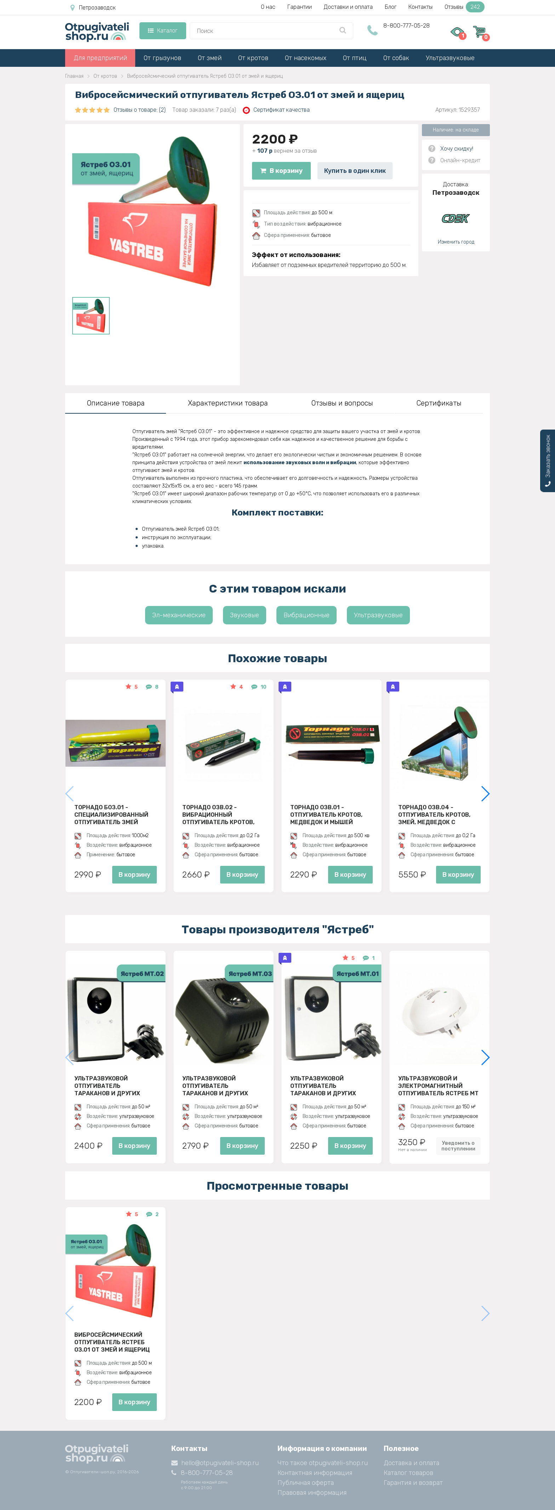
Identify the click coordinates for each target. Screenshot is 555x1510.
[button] (485, 793)
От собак (396, 58)
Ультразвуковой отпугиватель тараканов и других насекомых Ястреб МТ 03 (222, 1085)
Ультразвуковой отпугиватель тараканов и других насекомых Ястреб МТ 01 (329, 1085)
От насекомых (305, 58)
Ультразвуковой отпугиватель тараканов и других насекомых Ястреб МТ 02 (114, 1085)
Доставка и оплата (411, 1463)
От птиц (355, 58)
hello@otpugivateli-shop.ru (215, 1463)
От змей (210, 58)
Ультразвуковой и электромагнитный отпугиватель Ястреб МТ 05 (438, 1085)
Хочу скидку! (456, 148)
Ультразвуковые (450, 58)
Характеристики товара (228, 403)
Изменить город (456, 242)
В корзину (281, 171)
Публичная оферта (306, 1483)
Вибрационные (307, 615)
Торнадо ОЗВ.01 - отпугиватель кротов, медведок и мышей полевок (326, 814)
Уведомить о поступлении (458, 1146)
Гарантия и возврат (413, 1483)
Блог (390, 7)
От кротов (253, 58)
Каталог (162, 30)
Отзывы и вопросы (342, 403)
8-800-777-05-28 (406, 25)
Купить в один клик (355, 171)
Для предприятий (100, 58)
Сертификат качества (276, 110)
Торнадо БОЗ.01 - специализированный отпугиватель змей (111, 814)
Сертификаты (439, 403)
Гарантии (299, 7)
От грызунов (162, 58)
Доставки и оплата (348, 7)
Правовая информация (312, 1492)
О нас (268, 7)
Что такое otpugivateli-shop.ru (323, 1463)
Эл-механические (179, 615)
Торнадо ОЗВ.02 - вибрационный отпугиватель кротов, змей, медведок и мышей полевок (223, 814)
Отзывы (465, 6)
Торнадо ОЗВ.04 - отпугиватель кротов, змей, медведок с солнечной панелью (434, 814)
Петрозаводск (93, 7)
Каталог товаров (408, 1473)
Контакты (420, 7)
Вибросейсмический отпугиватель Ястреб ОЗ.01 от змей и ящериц (112, 1342)
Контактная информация (315, 1473)
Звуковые (244, 615)
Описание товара (116, 403)
